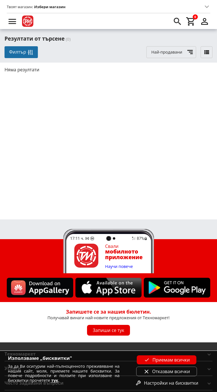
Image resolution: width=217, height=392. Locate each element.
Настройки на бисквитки (166, 383)
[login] (204, 21)
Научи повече (119, 266)
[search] (177, 21)
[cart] (191, 21)
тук (54, 380)
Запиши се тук (108, 330)
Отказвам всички (166, 371)
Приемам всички (166, 359)
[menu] (12, 21)
